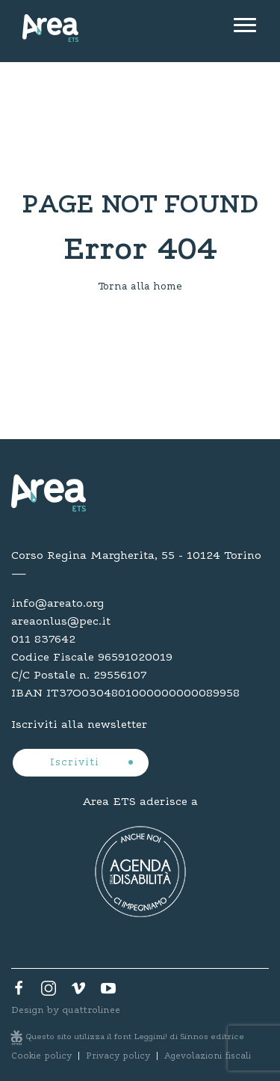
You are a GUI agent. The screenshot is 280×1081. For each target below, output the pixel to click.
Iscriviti (76, 763)
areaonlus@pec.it (61, 621)
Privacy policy (118, 1056)
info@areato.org (57, 603)
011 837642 (43, 639)
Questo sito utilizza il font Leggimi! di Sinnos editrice (135, 1037)
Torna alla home (140, 287)
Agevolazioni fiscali (207, 1056)
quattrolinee (91, 1010)
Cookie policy (41, 1056)
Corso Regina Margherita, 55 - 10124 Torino (136, 556)
